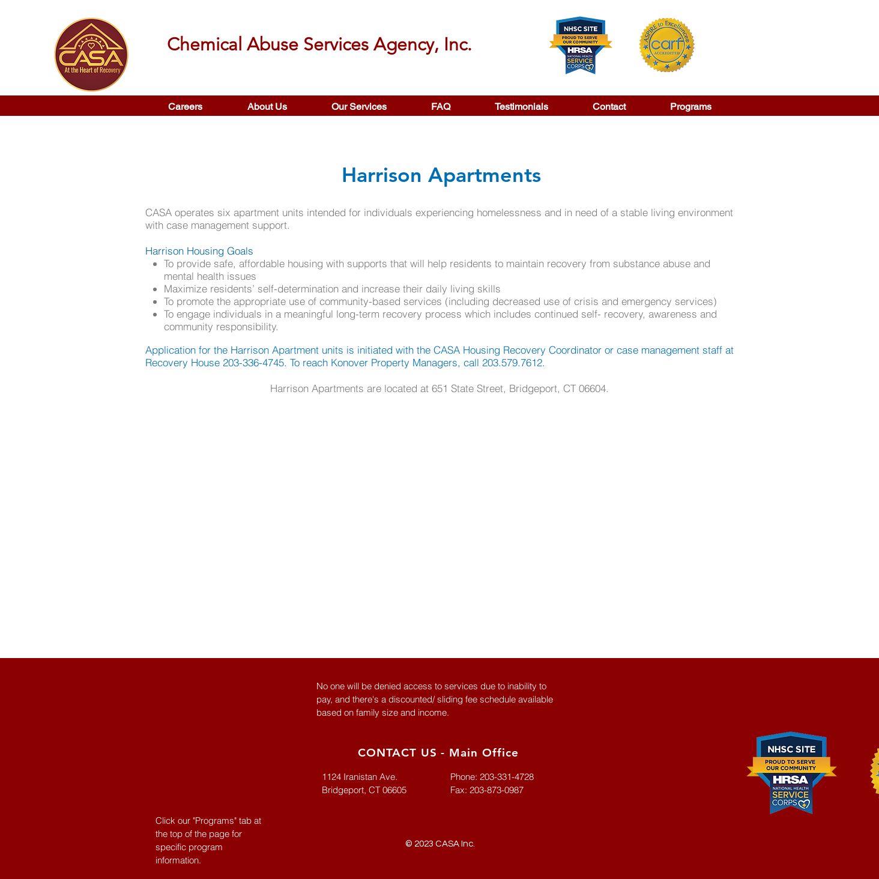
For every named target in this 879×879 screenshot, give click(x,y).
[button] (359, 106)
